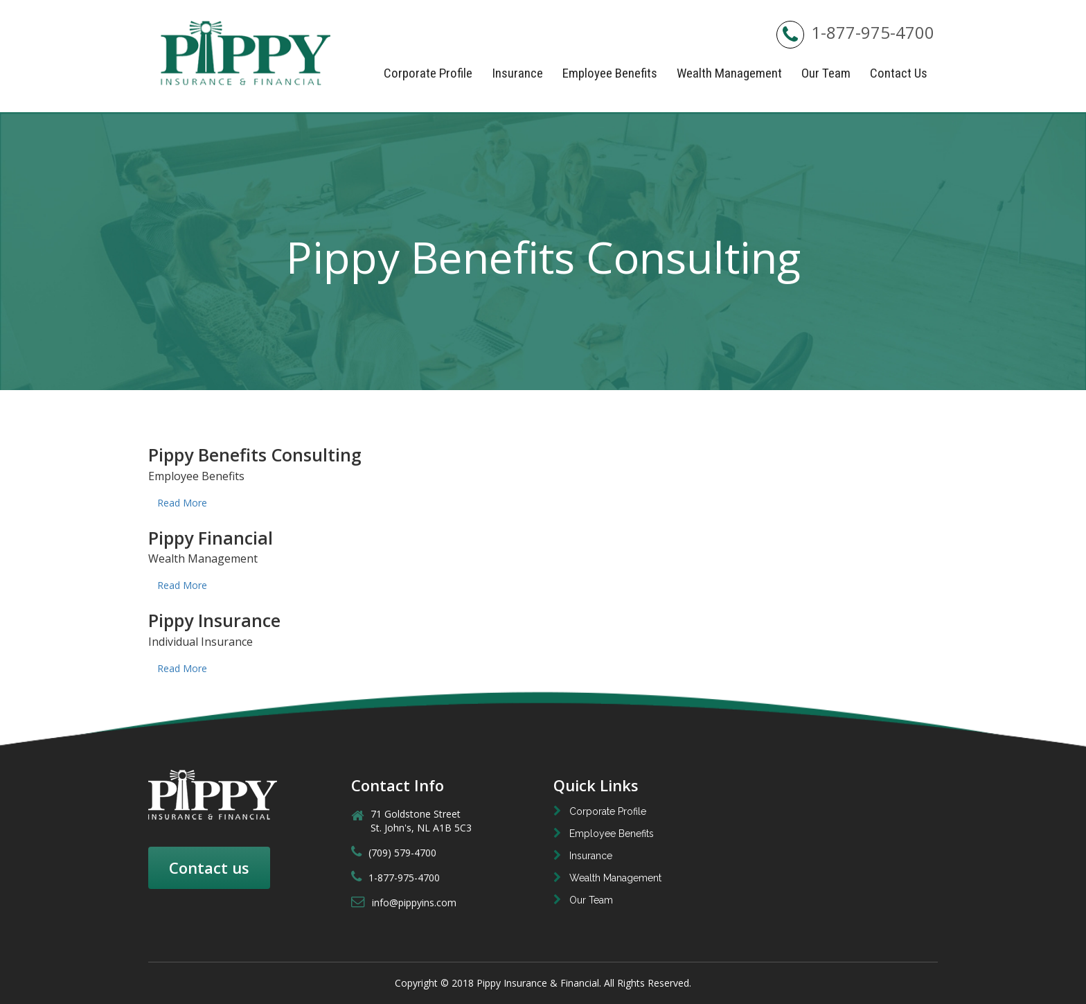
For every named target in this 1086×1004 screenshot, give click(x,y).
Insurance (517, 73)
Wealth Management (729, 73)
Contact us (209, 867)
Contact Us (898, 73)
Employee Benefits (609, 73)
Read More (182, 502)
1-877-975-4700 (855, 32)
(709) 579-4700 (393, 852)
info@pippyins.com (403, 902)
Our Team (826, 73)
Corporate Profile (428, 73)
